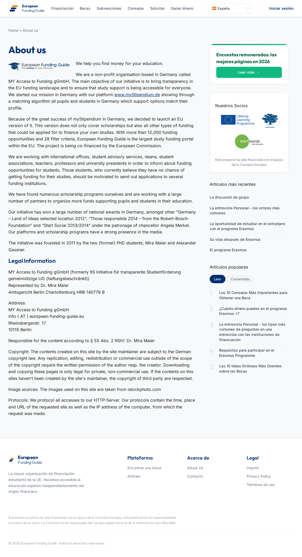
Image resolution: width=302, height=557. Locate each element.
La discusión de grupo (229, 197)
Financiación (62, 8)
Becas (85, 8)
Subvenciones (109, 8)
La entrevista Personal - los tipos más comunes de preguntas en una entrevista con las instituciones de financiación (252, 332)
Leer (219, 278)
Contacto (195, 476)
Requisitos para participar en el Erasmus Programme (246, 353)
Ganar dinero (182, 8)
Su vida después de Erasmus (235, 239)
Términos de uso (261, 484)
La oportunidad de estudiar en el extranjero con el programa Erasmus (247, 226)
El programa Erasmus (228, 250)
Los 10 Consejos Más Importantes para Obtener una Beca (253, 295)
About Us (195, 468)
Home (13, 30)
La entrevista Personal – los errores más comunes (245, 210)
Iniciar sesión (281, 8)
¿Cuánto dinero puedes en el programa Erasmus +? (253, 311)
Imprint (253, 468)
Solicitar (157, 8)
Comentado (240, 279)
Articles (133, 476)
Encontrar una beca (144, 468)
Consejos (136, 8)
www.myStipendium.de (137, 94)
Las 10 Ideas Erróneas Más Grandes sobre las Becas (250, 368)
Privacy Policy (259, 476)
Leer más (249, 72)
